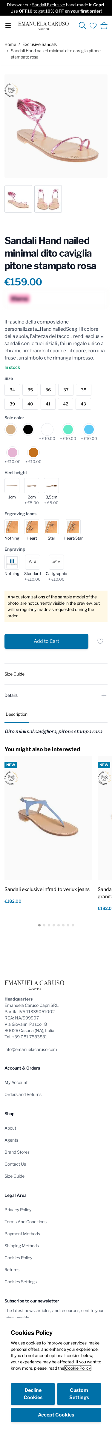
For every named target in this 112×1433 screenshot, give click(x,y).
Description (16, 714)
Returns (11, 1269)
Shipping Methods (21, 1245)
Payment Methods (22, 1233)
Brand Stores (17, 1152)
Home (10, 44)
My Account (15, 1082)
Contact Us (15, 1164)
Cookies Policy (18, 1257)
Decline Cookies (33, 1393)
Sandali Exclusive (48, 4)
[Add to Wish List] (100, 641)
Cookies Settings (20, 1281)
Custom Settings (79, 1393)
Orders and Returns (23, 1094)
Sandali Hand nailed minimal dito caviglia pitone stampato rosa (56, 53)
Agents (11, 1139)
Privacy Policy (17, 1209)
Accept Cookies (56, 1415)
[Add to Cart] (46, 641)
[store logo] (43, 26)
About (10, 1127)
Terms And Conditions (25, 1221)
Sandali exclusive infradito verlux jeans (47, 889)
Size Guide (14, 1176)
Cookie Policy (78, 1368)
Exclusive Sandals (39, 44)
